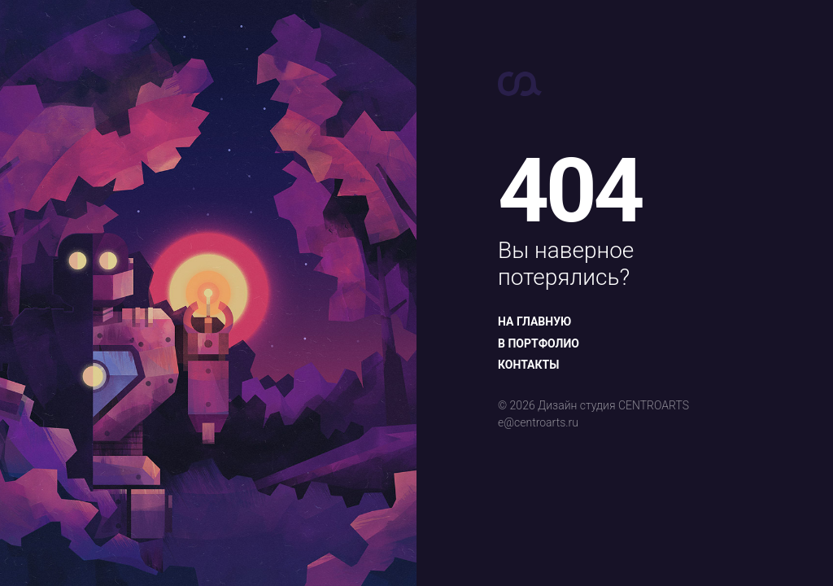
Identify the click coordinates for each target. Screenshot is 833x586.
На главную (534, 321)
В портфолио (538, 343)
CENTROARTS (653, 405)
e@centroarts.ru (538, 422)
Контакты (528, 364)
